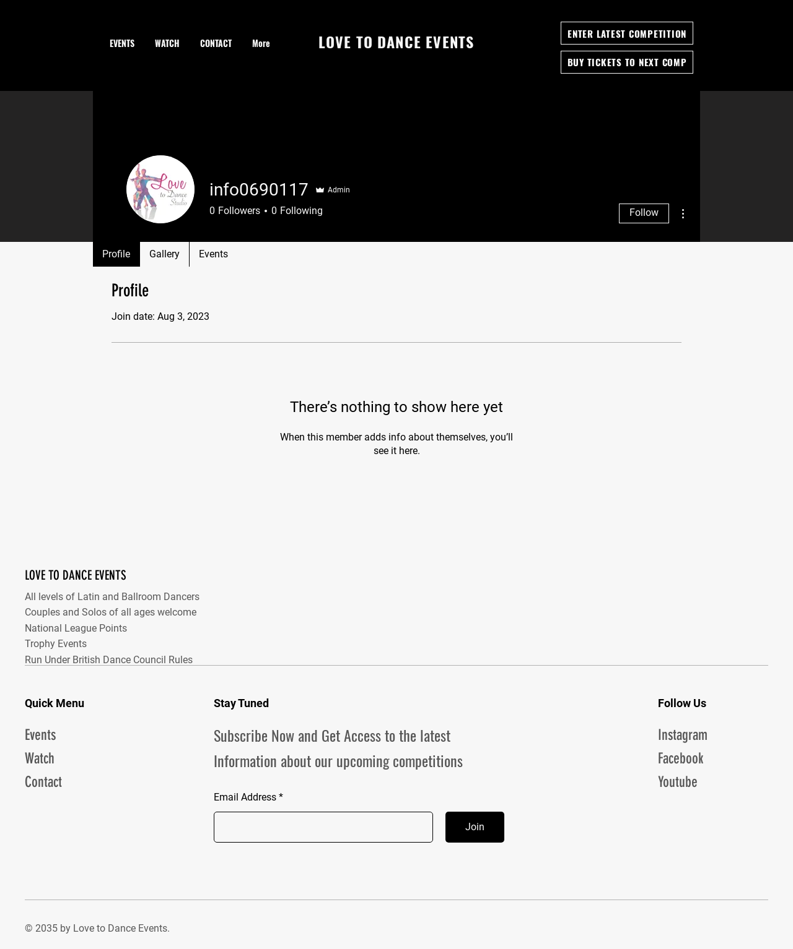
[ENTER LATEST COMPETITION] (627, 33)
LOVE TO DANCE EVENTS (75, 575)
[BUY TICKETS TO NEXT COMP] (627, 62)
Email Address (245, 797)
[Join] (474, 827)
